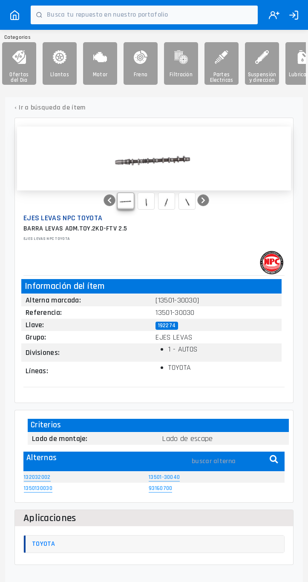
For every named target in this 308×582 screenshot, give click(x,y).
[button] (109, 200)
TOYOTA (43, 543)
